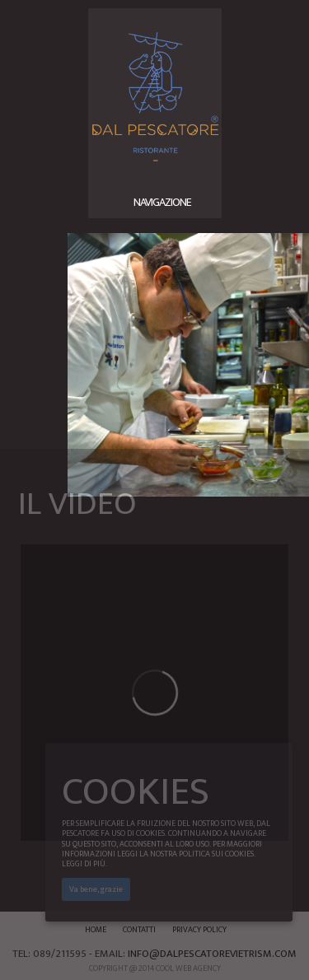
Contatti (139, 929)
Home (95, 929)
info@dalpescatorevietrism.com (212, 954)
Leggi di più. (84, 863)
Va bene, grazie (96, 889)
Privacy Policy (199, 929)
